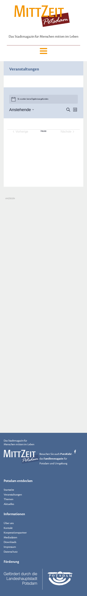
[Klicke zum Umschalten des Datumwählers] (21, 110)
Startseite (9, 490)
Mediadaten (10, 537)
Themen (8, 499)
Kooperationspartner (15, 532)
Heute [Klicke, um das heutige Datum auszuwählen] (43, 131)
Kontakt (8, 528)
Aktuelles (9, 504)
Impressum (10, 547)
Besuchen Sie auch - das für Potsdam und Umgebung (56, 458)
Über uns (9, 523)
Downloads (10, 542)
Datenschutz (11, 552)
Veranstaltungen (13, 494)
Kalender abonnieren (41, 143)
